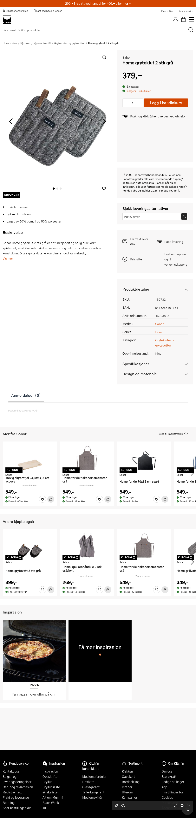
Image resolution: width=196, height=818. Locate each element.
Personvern (170, 802)
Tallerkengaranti (93, 792)
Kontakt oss (11, 771)
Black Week (50, 802)
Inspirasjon (50, 771)
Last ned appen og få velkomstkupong (175, 259)
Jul (44, 808)
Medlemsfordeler (94, 776)
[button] (104, 188)
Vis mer (8, 258)
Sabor (126, 57)
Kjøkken (25, 43)
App (164, 787)
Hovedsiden (10, 43)
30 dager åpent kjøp (15, 11)
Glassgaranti (91, 787)
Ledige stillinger (173, 781)
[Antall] (133, 103)
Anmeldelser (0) (26, 395)
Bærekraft (169, 776)
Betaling (9, 802)
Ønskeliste (49, 792)
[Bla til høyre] (103, 121)
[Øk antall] (139, 103)
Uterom (127, 792)
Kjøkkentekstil (42, 43)
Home (159, 332)
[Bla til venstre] (11, 121)
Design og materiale (139, 374)
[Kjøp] (50, 499)
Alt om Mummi (52, 797)
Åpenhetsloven (172, 808)
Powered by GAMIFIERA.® (22, 410)
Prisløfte (136, 259)
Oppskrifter (50, 776)
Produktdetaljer (135, 289)
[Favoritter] (42, 499)
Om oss (167, 771)
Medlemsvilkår (92, 797)
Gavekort (128, 776)
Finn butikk (167, 11)
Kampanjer (129, 797)
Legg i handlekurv (166, 102)
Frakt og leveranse (16, 797)
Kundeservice (186, 11)
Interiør (127, 787)
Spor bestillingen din (17, 808)
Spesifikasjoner (135, 364)
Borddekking (131, 781)
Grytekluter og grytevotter (69, 43)
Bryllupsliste (51, 787)
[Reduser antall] (126, 103)
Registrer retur (13, 792)
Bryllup (47, 781)
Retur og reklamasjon (18, 787)
